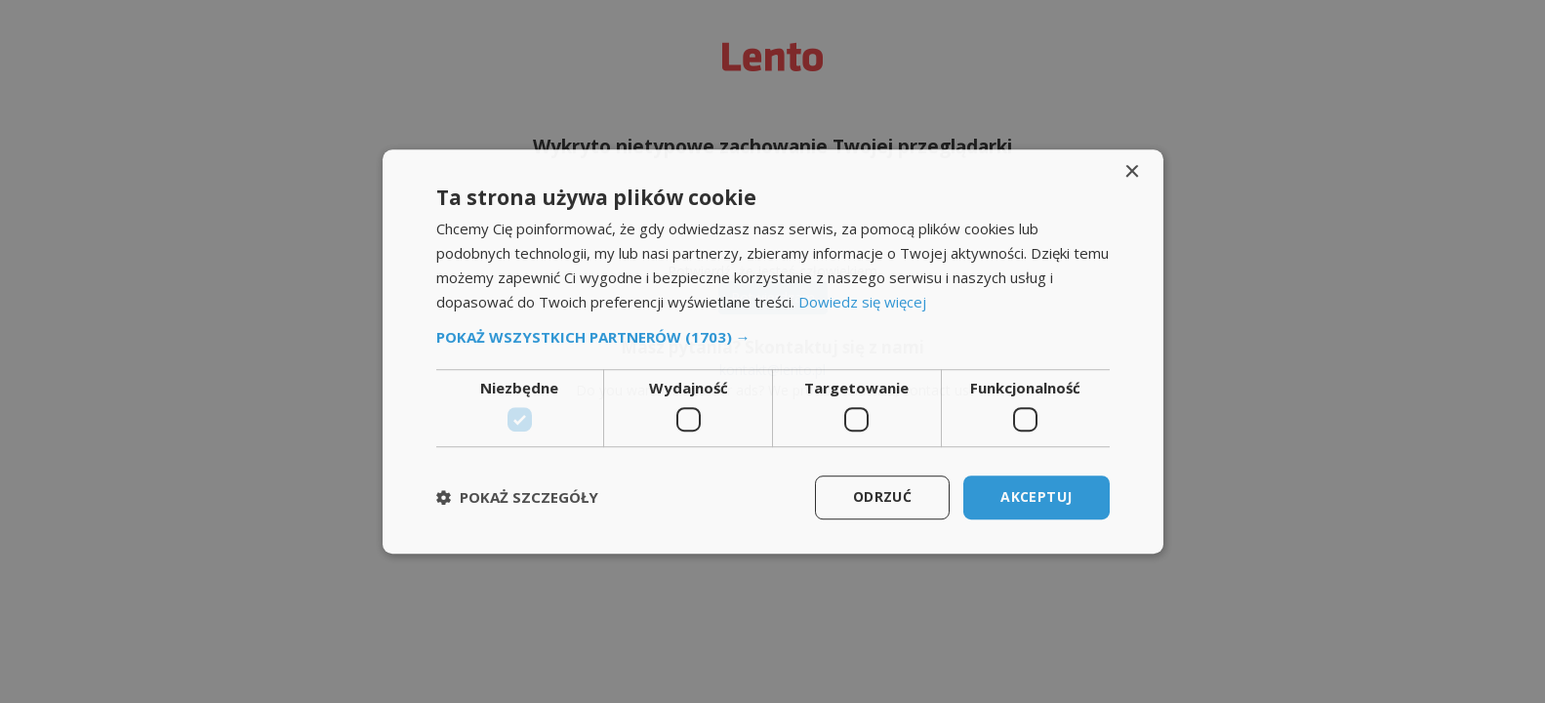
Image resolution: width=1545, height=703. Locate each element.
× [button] (1131, 172)
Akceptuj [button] (1036, 496)
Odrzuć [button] (882, 496)
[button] (773, 338)
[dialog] (773, 351)
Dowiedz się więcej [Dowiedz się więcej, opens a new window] (862, 301)
